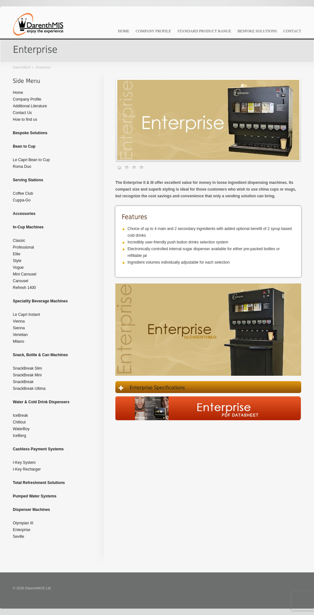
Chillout (19, 422)
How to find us (25, 119)
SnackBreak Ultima (29, 388)
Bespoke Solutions (257, 31)
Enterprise (21, 530)
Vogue (18, 267)
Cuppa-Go (21, 200)
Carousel (20, 281)
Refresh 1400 (24, 287)
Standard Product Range (204, 31)
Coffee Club (23, 193)
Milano (18, 341)
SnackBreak (23, 382)
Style (17, 260)
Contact (292, 31)
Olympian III (23, 523)
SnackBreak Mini (27, 375)
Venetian (20, 334)
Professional (23, 247)
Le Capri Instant (26, 314)
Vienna (19, 321)
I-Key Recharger (27, 469)
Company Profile (153, 31)
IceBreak (20, 415)
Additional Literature (30, 106)
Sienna (19, 328)
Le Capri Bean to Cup (31, 160)
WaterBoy (21, 429)
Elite (16, 254)
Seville (18, 536)
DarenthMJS (22, 67)
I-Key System (24, 462)
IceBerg (19, 435)
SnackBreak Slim (27, 368)
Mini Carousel (24, 274)
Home (123, 31)
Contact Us (22, 113)
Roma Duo (22, 166)
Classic (19, 240)
